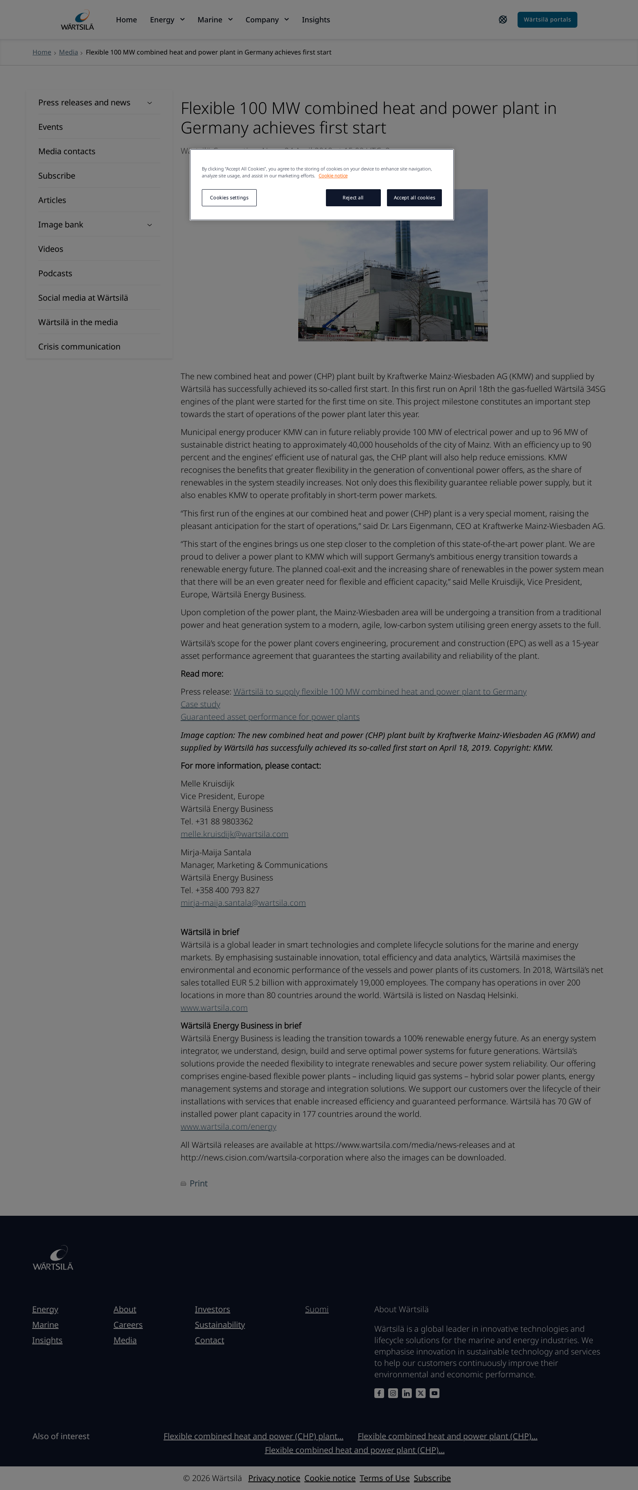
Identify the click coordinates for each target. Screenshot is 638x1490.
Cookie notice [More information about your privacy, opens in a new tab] (333, 176)
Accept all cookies (414, 197)
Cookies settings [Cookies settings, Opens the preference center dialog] (229, 197)
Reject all (353, 197)
